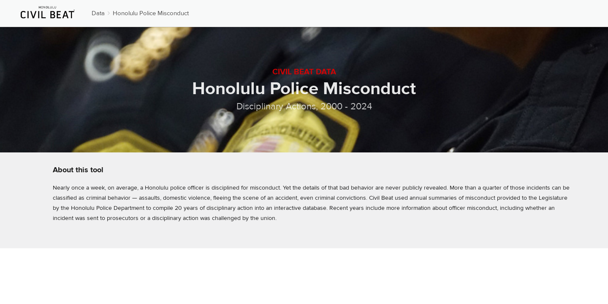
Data (98, 13)
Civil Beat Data (304, 72)
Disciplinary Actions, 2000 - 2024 (304, 106)
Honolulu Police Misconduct (151, 13)
